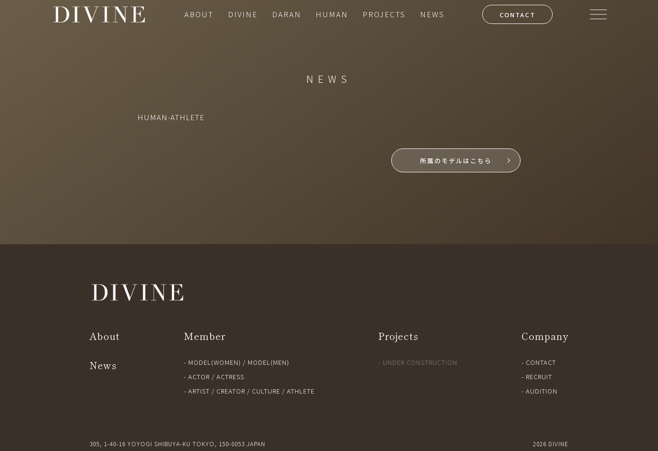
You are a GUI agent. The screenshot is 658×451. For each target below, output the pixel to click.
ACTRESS (230, 376)
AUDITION (541, 390)
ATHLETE (301, 390)
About (105, 336)
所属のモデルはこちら (456, 160)
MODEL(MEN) (268, 362)
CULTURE (266, 390)
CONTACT (517, 14)
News (103, 365)
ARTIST (199, 390)
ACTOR (199, 376)
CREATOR (230, 390)
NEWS (432, 14)
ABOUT (199, 14)
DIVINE (243, 14)
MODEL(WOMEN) (214, 362)
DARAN (286, 14)
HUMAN (332, 14)
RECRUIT (539, 376)
